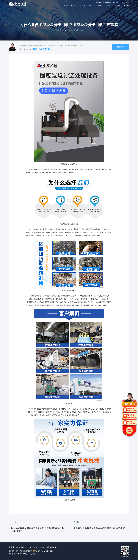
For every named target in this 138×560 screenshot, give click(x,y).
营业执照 (34, 554)
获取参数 (131, 409)
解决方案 (74, 5)
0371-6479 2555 (118, 2)
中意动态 (109, 5)
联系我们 (126, 5)
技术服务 (118, 5)
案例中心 (100, 5)
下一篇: (100, 527)
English (127, 2)
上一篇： (37, 527)
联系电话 (131, 422)
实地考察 (131, 416)
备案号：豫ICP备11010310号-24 (19, 554)
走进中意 (65, 5)
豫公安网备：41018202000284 (43, 551)
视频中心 (91, 5)
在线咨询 (120, 47)
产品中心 (82, 5)
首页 (57, 5)
